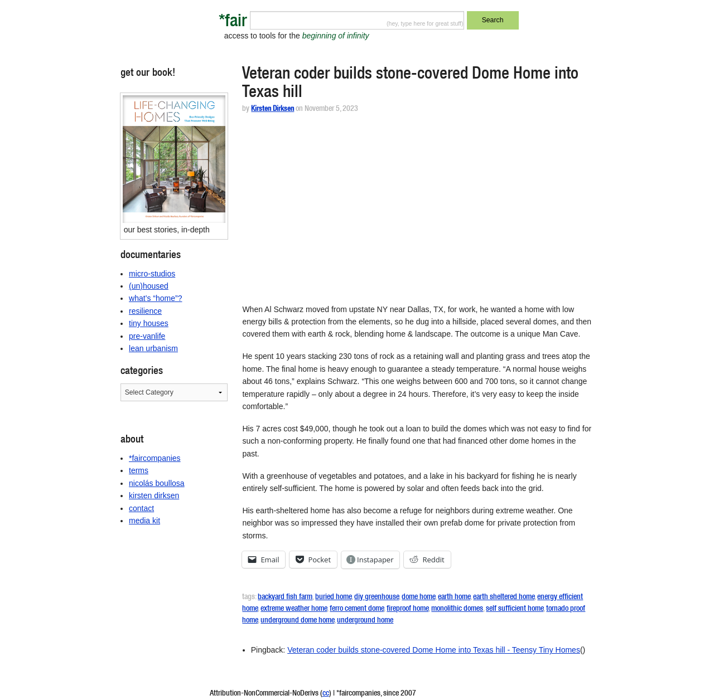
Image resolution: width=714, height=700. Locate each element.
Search (493, 20)
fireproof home (407, 609)
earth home (454, 597)
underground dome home (297, 621)
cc (325, 694)
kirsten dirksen (154, 495)
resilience (145, 311)
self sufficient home (514, 609)
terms (138, 470)
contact (141, 508)
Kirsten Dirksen (272, 109)
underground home (365, 621)
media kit (144, 520)
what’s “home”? (155, 298)
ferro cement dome (357, 609)
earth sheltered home (503, 597)
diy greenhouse (376, 597)
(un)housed (148, 285)
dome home (418, 597)
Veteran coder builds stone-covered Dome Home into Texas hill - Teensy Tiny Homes (433, 649)
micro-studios (152, 273)
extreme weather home (293, 609)
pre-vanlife (147, 336)
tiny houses (148, 323)
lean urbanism (153, 348)
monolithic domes (457, 609)
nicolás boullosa (157, 483)
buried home (333, 597)
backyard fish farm (285, 597)
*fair (233, 22)
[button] (174, 159)
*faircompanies (155, 458)
